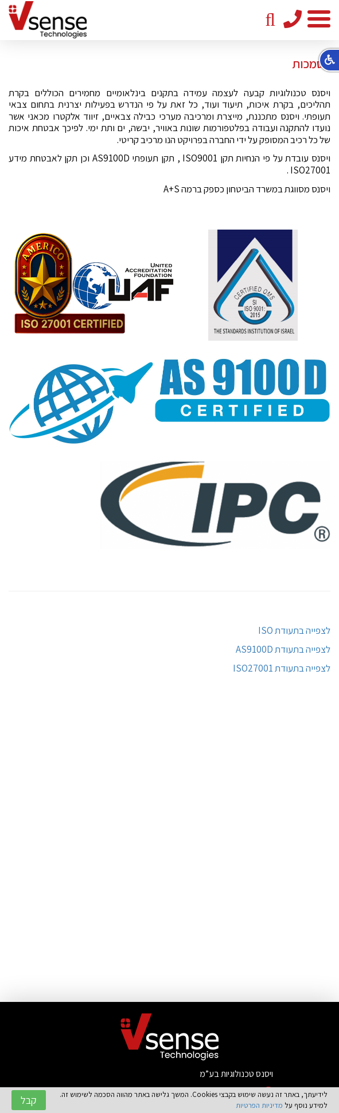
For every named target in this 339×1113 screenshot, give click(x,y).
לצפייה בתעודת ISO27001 (281, 668)
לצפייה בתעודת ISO (294, 630)
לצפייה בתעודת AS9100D (283, 649)
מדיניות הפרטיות (259, 1105)
